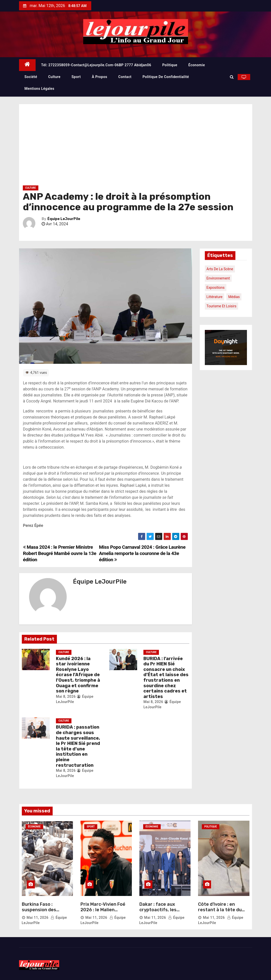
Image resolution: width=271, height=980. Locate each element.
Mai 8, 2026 (66, 696)
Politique (169, 65)
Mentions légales (39, 89)
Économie (196, 65)
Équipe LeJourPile (63, 219)
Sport (76, 77)
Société (31, 77)
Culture (54, 77)
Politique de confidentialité (165, 77)
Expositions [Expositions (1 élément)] (216, 288)
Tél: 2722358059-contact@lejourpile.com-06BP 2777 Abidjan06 (96, 65)
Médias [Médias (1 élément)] (234, 297)
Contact (125, 77)
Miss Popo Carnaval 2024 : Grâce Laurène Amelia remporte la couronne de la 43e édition (142, 553)
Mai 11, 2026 (37, 918)
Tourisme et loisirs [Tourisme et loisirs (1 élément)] (221, 306)
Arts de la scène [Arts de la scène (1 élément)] (220, 269)
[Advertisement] (135, 147)
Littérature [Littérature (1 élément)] (215, 297)
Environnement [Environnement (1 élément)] (218, 278)
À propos (99, 77)
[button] (232, 77)
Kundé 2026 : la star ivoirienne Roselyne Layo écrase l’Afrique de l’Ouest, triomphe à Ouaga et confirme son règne (78, 675)
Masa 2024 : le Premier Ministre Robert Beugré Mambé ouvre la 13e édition (59, 553)
